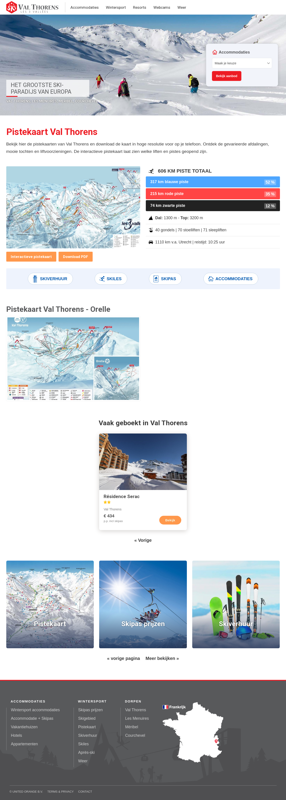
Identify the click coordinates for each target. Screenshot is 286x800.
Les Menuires (137, 718)
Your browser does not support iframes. (242, 65)
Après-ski (86, 752)
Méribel (131, 727)
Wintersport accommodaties (35, 710)
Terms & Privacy (60, 791)
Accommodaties (84, 7)
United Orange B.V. (28, 791)
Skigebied (87, 718)
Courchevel (135, 735)
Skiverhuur (49, 279)
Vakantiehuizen (24, 727)
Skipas (164, 279)
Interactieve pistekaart (31, 256)
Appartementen (24, 744)
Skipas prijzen (90, 710)
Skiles (110, 279)
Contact (85, 791)
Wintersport (116, 7)
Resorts (139, 7)
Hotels (16, 735)
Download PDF (75, 256)
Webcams (161, 7)
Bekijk (170, 520)
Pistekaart (87, 727)
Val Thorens (135, 710)
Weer (181, 7)
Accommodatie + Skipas (32, 718)
